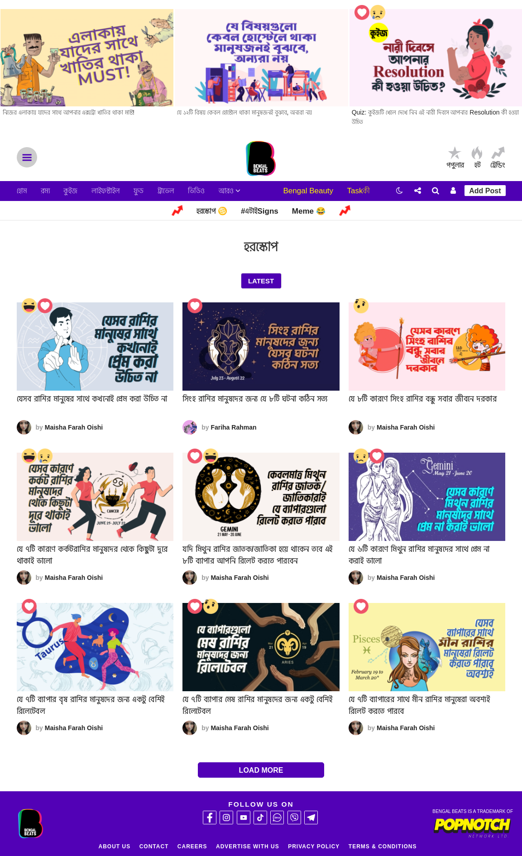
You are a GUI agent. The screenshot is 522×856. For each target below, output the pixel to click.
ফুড (139, 191)
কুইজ (70, 191)
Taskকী (358, 191)
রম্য (45, 191)
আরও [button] (230, 191)
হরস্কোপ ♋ (211, 211)
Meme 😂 (309, 211)
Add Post (485, 191)
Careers (192, 846)
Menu (27, 157)
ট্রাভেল (166, 191)
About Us (115, 846)
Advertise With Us (247, 846)
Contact (154, 846)
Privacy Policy (314, 846)
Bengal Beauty (308, 191)
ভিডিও (196, 191)
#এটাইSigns (259, 211)
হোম (22, 191)
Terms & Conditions (383, 846)
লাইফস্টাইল (105, 191)
